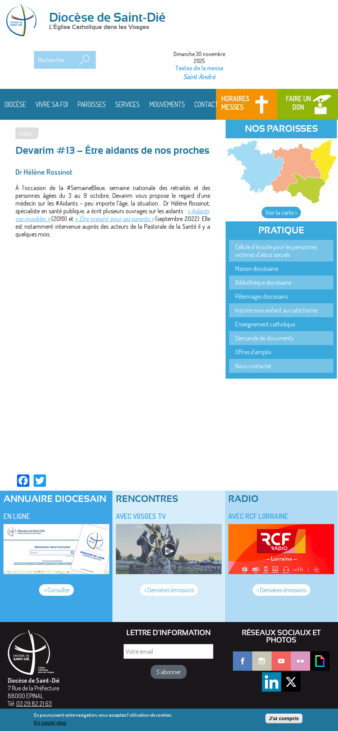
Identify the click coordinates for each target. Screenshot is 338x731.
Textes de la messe (199, 68)
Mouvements (167, 104)
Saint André (199, 76)
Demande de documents (264, 338)
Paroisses (92, 104)
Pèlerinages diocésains (261, 296)
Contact (206, 104)
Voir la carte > (281, 212)
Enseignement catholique (265, 324)
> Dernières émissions (169, 590)
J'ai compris (284, 718)
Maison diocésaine (256, 268)
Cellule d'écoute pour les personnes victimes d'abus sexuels (276, 250)
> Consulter (56, 590)
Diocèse (15, 104)
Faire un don (298, 102)
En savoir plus (50, 723)
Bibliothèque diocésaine (263, 282)
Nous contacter (253, 366)
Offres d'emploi (253, 352)
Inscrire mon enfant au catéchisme (276, 310)
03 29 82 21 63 (34, 703)
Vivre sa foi (52, 104)
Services (127, 104)
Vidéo (25, 133)
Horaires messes (235, 102)
